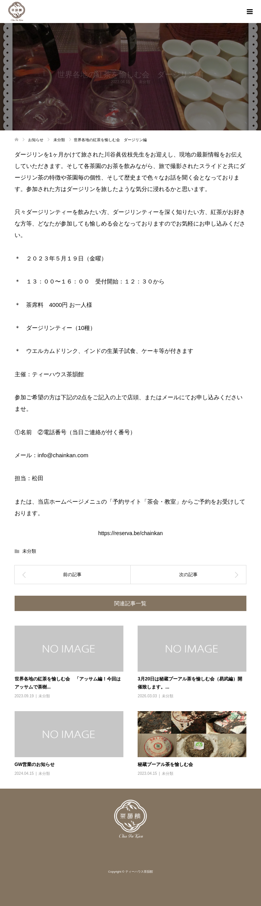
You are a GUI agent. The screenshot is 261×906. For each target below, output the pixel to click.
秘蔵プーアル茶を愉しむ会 (165, 764)
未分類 (29, 551)
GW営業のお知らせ (35, 764)
